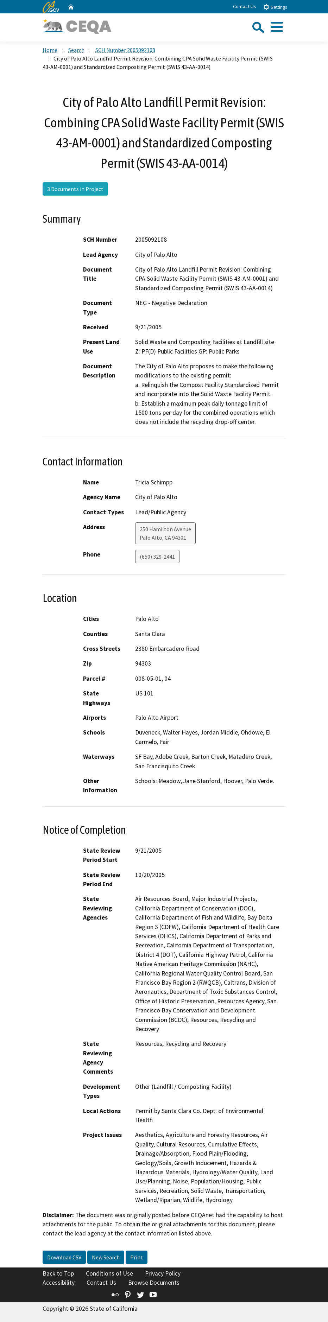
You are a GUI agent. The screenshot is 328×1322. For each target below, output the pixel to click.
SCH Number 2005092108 (125, 49)
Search (76, 49)
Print (136, 1257)
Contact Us (244, 6)
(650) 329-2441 (157, 556)
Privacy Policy (163, 1273)
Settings (275, 7)
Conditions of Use (109, 1273)
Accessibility (59, 1282)
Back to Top (58, 1273)
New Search (106, 1257)
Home (50, 49)
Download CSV (64, 1257)
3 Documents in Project (75, 188)
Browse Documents (153, 1282)
